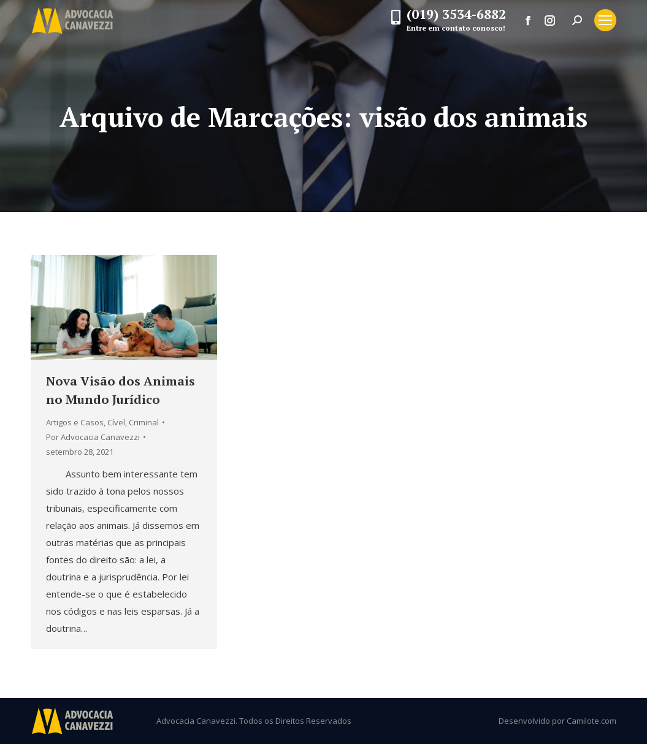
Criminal (144, 422)
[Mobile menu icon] (605, 20)
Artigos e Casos (75, 422)
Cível (116, 422)
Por (93, 436)
